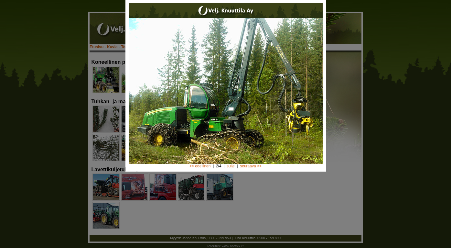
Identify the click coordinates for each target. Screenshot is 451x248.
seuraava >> (251, 166)
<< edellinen (199, 166)
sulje (231, 166)
